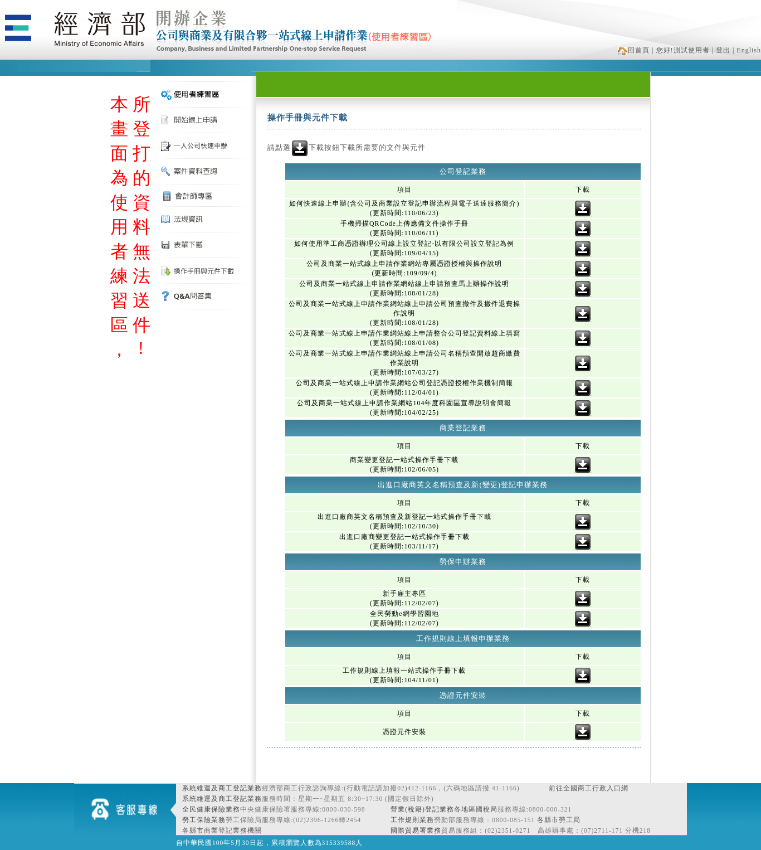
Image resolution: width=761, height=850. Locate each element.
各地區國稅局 (475, 809)
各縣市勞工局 (558, 820)
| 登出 (721, 50)
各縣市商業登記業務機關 (222, 830)
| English (747, 50)
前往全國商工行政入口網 (588, 788)
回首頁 (634, 50)
